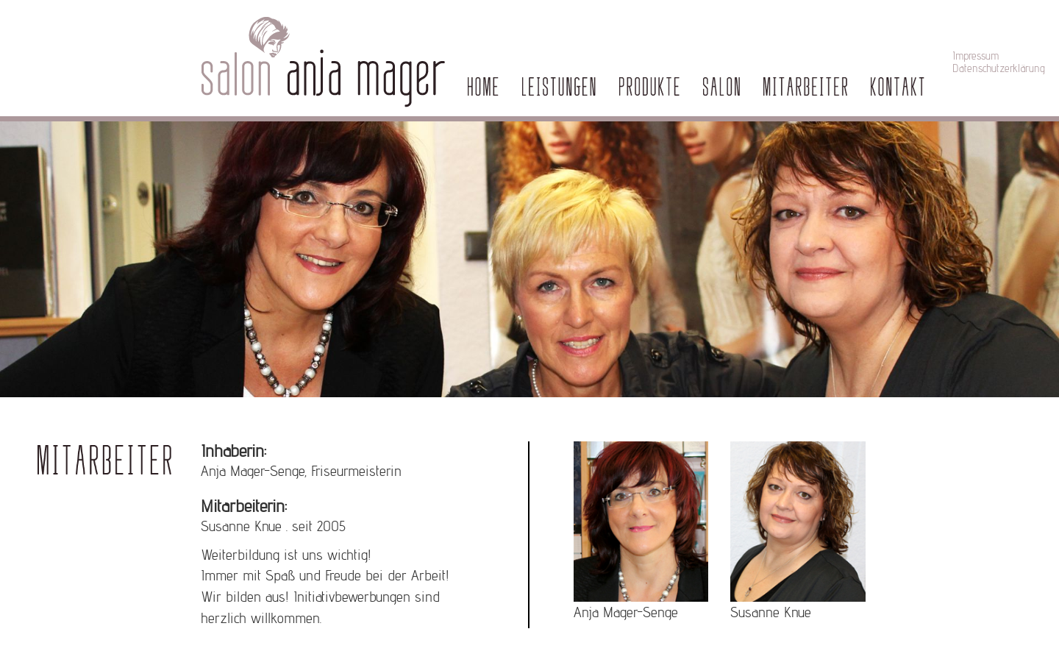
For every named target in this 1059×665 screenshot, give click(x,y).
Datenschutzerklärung (998, 68)
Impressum (975, 55)
